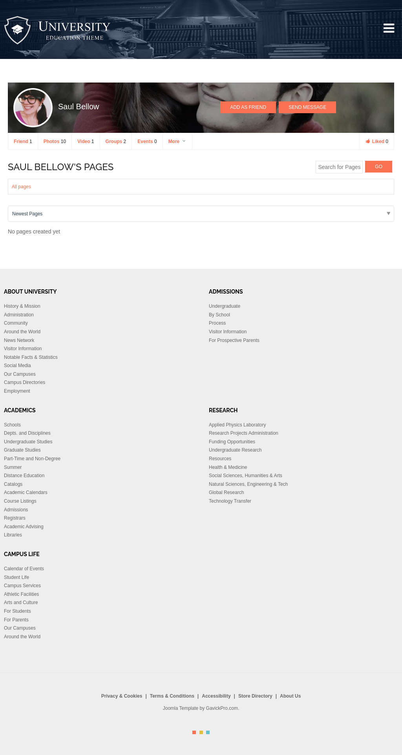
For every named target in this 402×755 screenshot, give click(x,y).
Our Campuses (20, 374)
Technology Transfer (230, 501)
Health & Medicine (228, 467)
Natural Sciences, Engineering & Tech (248, 484)
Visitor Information (23, 348)
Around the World (22, 331)
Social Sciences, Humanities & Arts (245, 475)
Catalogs (13, 484)
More (177, 141)
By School (219, 315)
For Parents (16, 620)
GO (378, 166)
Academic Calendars (26, 492)
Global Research (226, 492)
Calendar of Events (24, 568)
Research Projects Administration (243, 433)
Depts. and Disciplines (27, 433)
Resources (220, 458)
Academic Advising (24, 526)
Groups (116, 141)
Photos (55, 141)
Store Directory (255, 696)
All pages (21, 186)
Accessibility (216, 696)
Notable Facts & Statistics (31, 357)
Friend (23, 141)
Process (217, 323)
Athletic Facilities (21, 594)
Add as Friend (248, 107)
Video (85, 141)
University (57, 30)
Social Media (17, 365)
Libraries (13, 535)
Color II (201, 732)
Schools (12, 425)
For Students (17, 611)
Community (16, 323)
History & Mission (22, 306)
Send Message (307, 107)
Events (147, 141)
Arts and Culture (21, 602)
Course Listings (20, 501)
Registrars (15, 518)
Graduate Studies (22, 450)
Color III (208, 732)
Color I (194, 732)
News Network (19, 340)
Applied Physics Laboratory (237, 425)
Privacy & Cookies (122, 696)
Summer (13, 467)
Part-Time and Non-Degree (32, 458)
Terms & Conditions (172, 696)
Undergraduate (224, 306)
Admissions (16, 510)
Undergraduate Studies (28, 442)
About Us (290, 696)
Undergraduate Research (235, 450)
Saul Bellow (78, 106)
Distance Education (24, 475)
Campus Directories (24, 382)
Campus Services (22, 585)
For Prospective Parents (234, 340)
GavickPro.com (222, 708)
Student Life (16, 577)
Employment (17, 391)
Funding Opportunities (232, 442)
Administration (19, 315)
